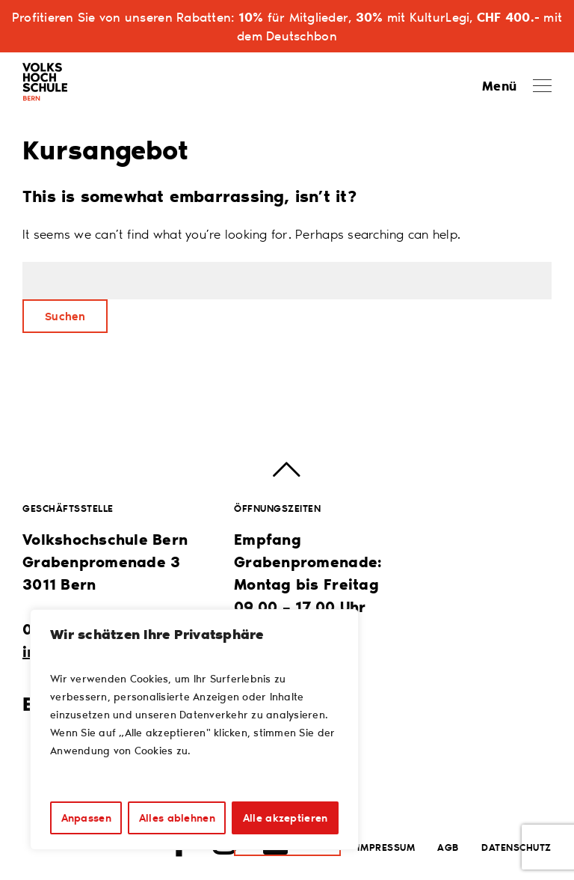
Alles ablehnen (177, 817)
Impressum (386, 847)
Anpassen (86, 817)
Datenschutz (516, 847)
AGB (448, 847)
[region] (194, 729)
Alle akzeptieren (285, 817)
